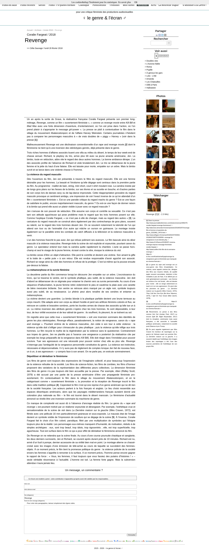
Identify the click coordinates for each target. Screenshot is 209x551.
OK (136, 2)
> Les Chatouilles (152, 82)
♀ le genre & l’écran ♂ (104, 17)
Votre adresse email (29, 489)
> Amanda (149, 79)
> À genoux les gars (154, 73)
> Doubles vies (151, 61)
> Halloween (150, 88)
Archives (143, 5)
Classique (84, 5)
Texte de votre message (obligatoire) (34, 501)
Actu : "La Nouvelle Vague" (165, 5)
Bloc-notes (128, 5)
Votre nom (27, 483)
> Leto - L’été (150, 76)
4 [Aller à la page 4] (162, 56)
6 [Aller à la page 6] (166, 56)
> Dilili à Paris (151, 85)
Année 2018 (48, 30)
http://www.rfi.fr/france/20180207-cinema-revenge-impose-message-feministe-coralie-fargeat (160, 244)
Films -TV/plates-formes (62, 5)
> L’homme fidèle (152, 64)
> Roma (148, 67)
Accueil (30, 30)
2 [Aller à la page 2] (159, 56)
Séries (42, 5)
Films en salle (9, 5)
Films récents (27, 5)
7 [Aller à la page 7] (168, 56)
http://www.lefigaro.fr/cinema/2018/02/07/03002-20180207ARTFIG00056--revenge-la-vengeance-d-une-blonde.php (163, 237)
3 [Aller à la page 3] (161, 56)
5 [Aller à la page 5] (164, 56)
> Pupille (149, 70)
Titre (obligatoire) (29, 495)
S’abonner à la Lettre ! (194, 5)
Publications (99, 5)
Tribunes (114, 5)
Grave (58, 119)
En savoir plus (124, 2)
